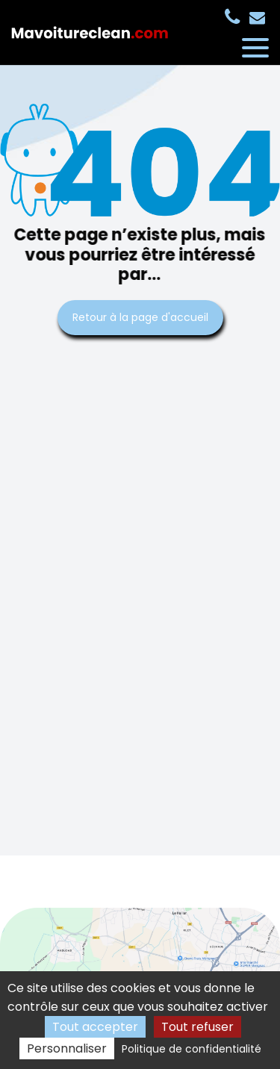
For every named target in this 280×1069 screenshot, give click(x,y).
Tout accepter (95, 1026)
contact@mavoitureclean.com (257, 17)
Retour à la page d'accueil (140, 317)
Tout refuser (197, 1026)
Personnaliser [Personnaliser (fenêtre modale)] (67, 1048)
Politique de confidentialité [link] (191, 1048)
